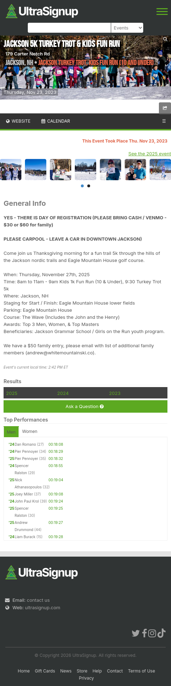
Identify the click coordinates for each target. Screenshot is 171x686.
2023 (114, 393)
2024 (63, 393)
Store (82, 671)
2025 (11, 393)
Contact (115, 671)
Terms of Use (141, 671)
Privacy (86, 678)
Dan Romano (25, 444)
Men (11, 432)
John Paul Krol (27, 501)
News (66, 671)
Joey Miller (24, 494)
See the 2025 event (149, 153)
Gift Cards (45, 671)
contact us (38, 600)
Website (18, 121)
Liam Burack (25, 537)
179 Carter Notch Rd (27, 54)
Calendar (55, 121)
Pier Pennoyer (26, 451)
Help (97, 671)
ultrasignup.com (42, 607)
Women (29, 431)
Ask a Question (85, 406)
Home (24, 671)
